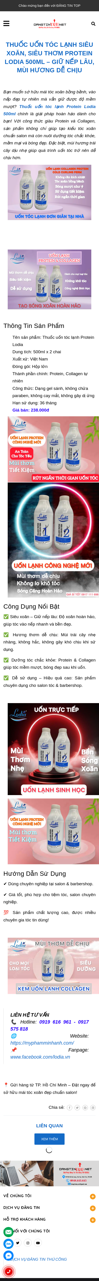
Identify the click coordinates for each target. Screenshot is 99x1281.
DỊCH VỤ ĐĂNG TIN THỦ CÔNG (38, 1259)
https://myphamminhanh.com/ (42, 1043)
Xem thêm (49, 1139)
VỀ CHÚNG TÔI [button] (49, 1196)
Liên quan (49, 1125)
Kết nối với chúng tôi (26, 1231)
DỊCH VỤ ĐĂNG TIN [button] (49, 1208)
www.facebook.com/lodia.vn (40, 1057)
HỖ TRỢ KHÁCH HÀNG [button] (49, 1220)
